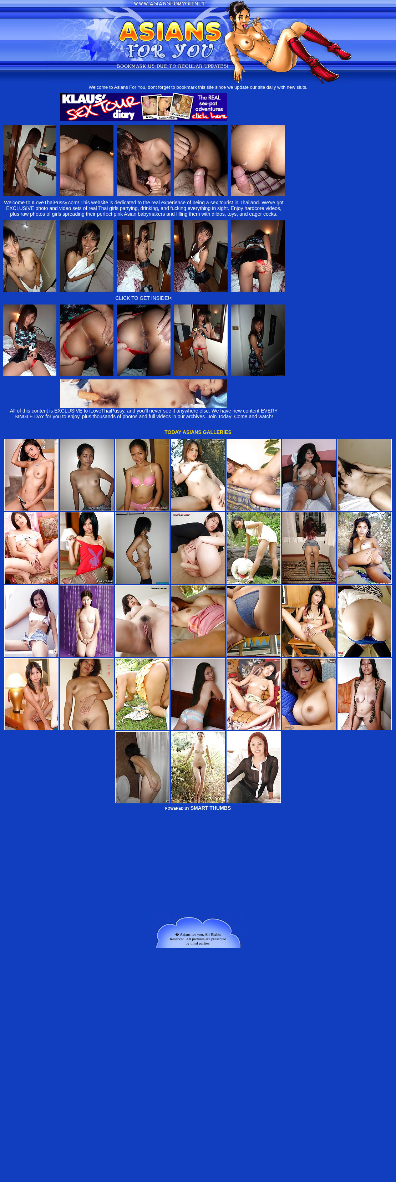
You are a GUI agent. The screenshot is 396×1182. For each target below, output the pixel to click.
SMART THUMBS (211, 808)
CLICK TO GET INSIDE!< (143, 298)
